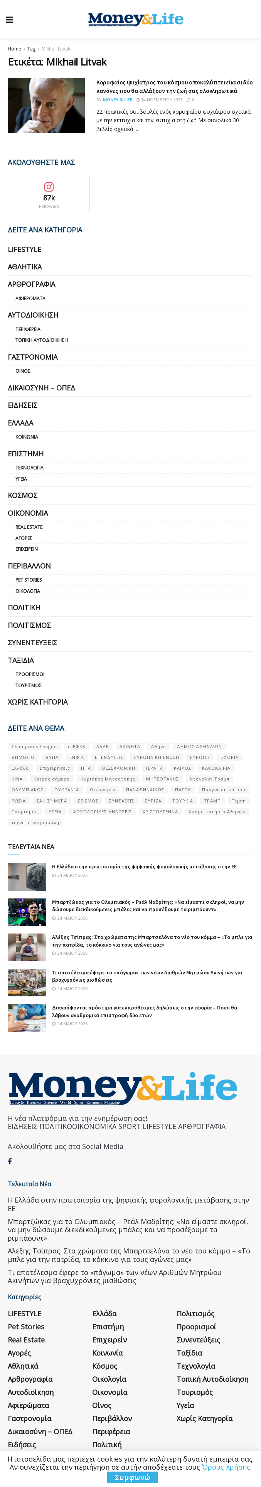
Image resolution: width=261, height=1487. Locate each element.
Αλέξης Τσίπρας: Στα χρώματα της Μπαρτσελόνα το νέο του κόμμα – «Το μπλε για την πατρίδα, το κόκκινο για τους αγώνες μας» (152, 941)
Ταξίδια (21, 660)
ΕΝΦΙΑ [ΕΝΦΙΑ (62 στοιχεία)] (76, 757)
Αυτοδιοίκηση (33, 315)
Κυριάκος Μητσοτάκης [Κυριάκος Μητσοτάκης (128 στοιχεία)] (108, 779)
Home (14, 48)
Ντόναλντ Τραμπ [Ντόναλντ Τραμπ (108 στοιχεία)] (209, 779)
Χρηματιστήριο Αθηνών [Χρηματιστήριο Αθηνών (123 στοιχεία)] (217, 811)
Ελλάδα (20, 422)
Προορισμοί (29, 674)
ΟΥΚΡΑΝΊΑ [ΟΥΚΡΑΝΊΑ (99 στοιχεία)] (66, 789)
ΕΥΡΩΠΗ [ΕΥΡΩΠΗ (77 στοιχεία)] (200, 757)
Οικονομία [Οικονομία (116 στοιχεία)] (102, 789)
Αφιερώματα (30, 298)
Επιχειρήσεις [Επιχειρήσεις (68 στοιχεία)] (55, 768)
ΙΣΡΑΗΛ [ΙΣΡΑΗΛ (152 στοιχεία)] (154, 768)
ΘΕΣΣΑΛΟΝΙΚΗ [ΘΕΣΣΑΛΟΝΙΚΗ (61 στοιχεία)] (118, 768)
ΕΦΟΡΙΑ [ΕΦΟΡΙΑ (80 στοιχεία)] (230, 757)
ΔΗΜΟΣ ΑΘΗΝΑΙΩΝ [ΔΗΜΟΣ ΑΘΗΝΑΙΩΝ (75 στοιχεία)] (199, 746)
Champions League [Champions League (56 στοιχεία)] (34, 746)
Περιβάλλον (29, 565)
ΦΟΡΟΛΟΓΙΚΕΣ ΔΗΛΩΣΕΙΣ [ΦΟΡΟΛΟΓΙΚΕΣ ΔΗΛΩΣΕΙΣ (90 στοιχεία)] (102, 811)
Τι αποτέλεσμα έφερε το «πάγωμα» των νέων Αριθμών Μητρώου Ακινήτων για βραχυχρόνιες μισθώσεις (115, 1276)
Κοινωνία (26, 437)
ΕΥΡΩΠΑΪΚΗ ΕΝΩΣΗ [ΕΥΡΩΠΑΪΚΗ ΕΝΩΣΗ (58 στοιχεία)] (156, 757)
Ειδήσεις (22, 405)
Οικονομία (28, 513)
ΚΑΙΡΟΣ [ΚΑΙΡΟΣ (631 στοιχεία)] (182, 768)
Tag (31, 48)
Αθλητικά (25, 266)
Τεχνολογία (29, 467)
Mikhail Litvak (56, 48)
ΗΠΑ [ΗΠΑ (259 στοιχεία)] (86, 768)
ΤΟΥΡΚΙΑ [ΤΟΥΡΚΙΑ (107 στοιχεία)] (182, 801)
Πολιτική (24, 607)
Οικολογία (27, 591)
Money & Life (117, 100)
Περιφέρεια (27, 329)
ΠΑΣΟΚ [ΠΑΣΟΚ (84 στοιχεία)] (183, 789)
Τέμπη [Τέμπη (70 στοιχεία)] (239, 801)
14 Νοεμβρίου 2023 (159, 100)
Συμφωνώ (132, 1477)
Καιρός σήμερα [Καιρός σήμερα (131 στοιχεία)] (52, 779)
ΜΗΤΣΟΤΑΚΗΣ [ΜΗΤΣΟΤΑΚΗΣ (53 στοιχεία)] (162, 779)
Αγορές (23, 538)
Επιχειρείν (26, 549)
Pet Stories (28, 580)
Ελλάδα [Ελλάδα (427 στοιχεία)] (20, 768)
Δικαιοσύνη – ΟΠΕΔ (41, 387)
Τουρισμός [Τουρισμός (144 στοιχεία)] (25, 811)
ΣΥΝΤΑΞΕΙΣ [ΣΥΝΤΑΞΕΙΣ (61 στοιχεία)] (121, 801)
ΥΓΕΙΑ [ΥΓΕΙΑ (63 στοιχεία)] (55, 811)
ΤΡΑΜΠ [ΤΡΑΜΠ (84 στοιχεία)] (212, 801)
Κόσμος (22, 495)
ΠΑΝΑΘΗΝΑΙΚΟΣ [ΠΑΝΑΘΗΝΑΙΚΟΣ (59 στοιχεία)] (145, 789)
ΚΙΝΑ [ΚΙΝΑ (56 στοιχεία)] (17, 779)
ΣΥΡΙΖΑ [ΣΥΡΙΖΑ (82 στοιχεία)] (153, 801)
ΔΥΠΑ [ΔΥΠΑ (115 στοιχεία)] (52, 757)
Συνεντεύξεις (32, 642)
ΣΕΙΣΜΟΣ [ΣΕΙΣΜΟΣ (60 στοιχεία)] (88, 801)
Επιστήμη (26, 453)
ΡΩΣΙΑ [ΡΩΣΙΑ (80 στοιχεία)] (19, 801)
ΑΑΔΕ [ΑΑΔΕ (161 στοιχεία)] (102, 746)
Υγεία (21, 479)
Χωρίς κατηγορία (37, 701)
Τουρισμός (28, 685)
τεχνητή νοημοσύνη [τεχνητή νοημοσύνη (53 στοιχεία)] (35, 822)
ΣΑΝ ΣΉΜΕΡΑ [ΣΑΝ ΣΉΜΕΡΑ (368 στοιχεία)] (52, 801)
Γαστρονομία (32, 357)
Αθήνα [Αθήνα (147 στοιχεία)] (158, 746)
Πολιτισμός (29, 625)
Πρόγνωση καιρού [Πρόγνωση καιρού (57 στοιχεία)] (224, 789)
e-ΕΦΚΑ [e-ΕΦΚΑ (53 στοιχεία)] (77, 746)
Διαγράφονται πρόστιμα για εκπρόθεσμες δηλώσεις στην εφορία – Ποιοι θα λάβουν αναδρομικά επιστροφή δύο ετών (144, 1011)
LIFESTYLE (24, 249)
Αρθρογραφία (31, 284)
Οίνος (22, 371)
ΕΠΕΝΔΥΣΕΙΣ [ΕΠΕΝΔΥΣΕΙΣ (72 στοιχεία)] (109, 757)
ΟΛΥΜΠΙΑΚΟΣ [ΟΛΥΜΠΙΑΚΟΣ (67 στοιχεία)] (28, 789)
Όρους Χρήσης (226, 1467)
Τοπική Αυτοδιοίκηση (41, 340)
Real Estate (28, 527)
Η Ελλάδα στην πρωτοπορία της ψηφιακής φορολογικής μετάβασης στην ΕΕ (144, 866)
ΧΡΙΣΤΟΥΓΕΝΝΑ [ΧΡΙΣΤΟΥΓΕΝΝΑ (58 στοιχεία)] (160, 811)
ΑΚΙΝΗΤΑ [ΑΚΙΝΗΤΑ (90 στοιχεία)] (130, 746)
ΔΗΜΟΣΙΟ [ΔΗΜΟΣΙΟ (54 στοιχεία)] (23, 757)
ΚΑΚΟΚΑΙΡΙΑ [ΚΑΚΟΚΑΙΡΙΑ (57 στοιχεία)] (216, 768)
